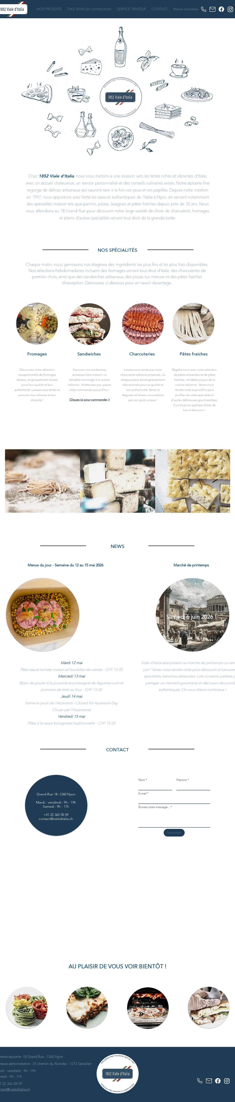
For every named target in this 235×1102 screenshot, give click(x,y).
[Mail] (212, 9)
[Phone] (203, 9)
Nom (142, 780)
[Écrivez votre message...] (174, 819)
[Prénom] (192, 786)
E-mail (143, 793)
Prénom (182, 780)
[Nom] (154, 786)
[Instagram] (230, 9)
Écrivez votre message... (155, 807)
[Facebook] (221, 9)
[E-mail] (173, 800)
